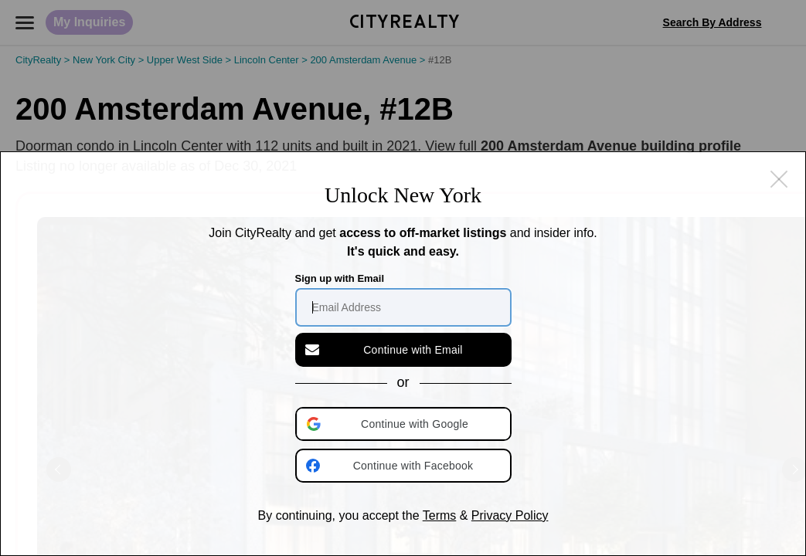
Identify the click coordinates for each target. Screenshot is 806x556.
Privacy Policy (510, 515)
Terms (440, 515)
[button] (405, 424)
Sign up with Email (340, 278)
